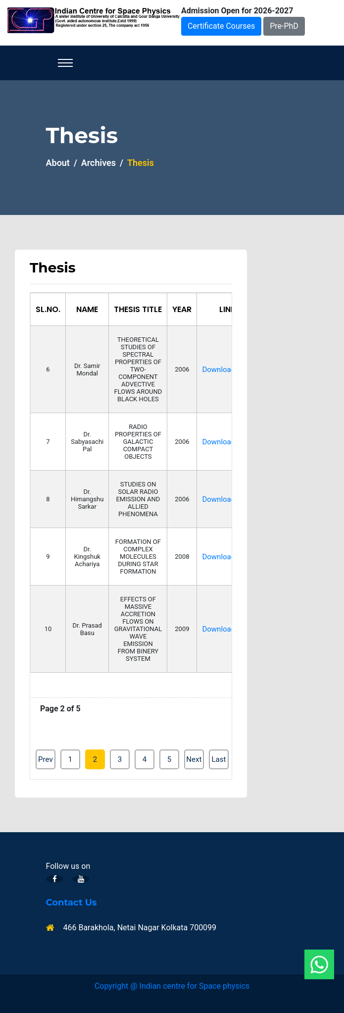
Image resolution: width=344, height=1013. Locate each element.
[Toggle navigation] (65, 62)
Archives (98, 163)
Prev (45, 759)
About (58, 163)
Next (193, 759)
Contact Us (71, 903)
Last (218, 759)
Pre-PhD (284, 26)
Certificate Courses (221, 26)
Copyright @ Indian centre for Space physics (172, 986)
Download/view (227, 369)
